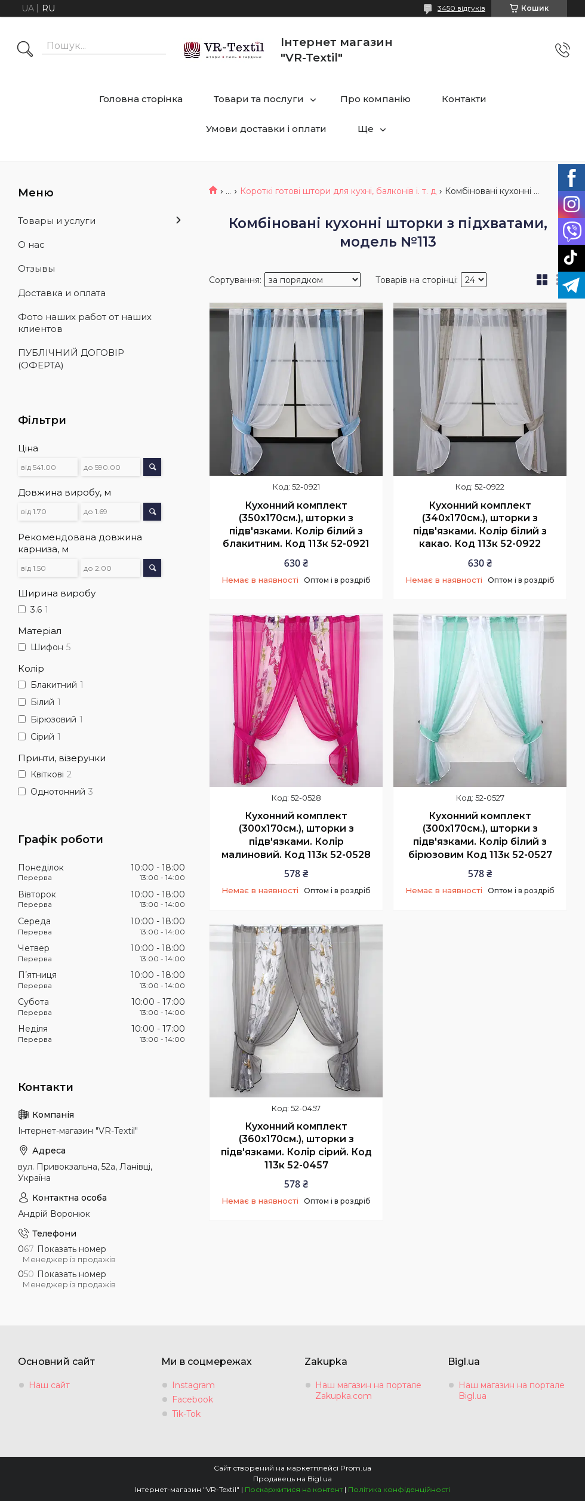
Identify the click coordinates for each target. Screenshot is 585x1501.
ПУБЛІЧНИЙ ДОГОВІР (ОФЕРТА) (71, 358)
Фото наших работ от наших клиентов (85, 322)
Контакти (464, 98)
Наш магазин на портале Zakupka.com (368, 1390)
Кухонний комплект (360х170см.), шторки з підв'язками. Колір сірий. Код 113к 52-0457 (296, 1146)
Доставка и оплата (62, 293)
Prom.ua (355, 1467)
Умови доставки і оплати (266, 128)
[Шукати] (25, 50)
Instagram (193, 1385)
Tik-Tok (186, 1413)
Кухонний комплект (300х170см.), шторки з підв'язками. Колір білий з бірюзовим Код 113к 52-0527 (480, 835)
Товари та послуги (259, 98)
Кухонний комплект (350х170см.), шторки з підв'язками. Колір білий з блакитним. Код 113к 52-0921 (296, 525)
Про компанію (375, 98)
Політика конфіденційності (399, 1489)
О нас (31, 244)
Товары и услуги (57, 220)
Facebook (192, 1399)
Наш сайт (49, 1385)
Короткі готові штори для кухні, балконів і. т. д (338, 191)
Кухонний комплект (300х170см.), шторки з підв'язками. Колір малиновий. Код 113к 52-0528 (296, 835)
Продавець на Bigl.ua (292, 1478)
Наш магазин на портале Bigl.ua (511, 1390)
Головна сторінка (141, 98)
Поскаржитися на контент (294, 1489)
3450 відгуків (461, 8)
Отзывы (36, 268)
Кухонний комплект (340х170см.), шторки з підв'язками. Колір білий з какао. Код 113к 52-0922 (480, 525)
